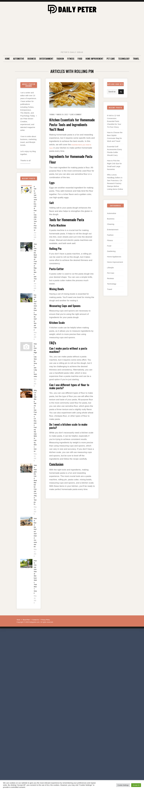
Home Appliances (114, 259)
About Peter (28, 689)
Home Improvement (94, 58)
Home (7, 58)
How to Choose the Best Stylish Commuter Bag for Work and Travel (35, 275)
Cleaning (110, 226)
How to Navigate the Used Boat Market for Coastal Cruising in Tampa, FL (35, 534)
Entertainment (46, 58)
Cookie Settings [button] (123, 785)
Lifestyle (110, 270)
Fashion (60, 58)
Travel (136, 58)
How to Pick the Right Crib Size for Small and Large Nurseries (35, 389)
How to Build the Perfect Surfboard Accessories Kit (35, 589)
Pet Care (111, 58)
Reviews (110, 281)
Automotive (18, 58)
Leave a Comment (81, 114)
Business (31, 58)
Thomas (52, 114)
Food (80, 58)
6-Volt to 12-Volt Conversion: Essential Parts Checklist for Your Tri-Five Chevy (35, 212)
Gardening (111, 254)
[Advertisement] (72, 33)
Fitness (70, 58)
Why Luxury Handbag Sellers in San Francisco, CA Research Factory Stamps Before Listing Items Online (35, 460)
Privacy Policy (51, 689)
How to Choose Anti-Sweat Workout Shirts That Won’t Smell (35, 641)
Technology (124, 58)
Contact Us (39, 689)
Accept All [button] (136, 785)
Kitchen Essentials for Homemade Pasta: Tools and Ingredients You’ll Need (72, 124)
